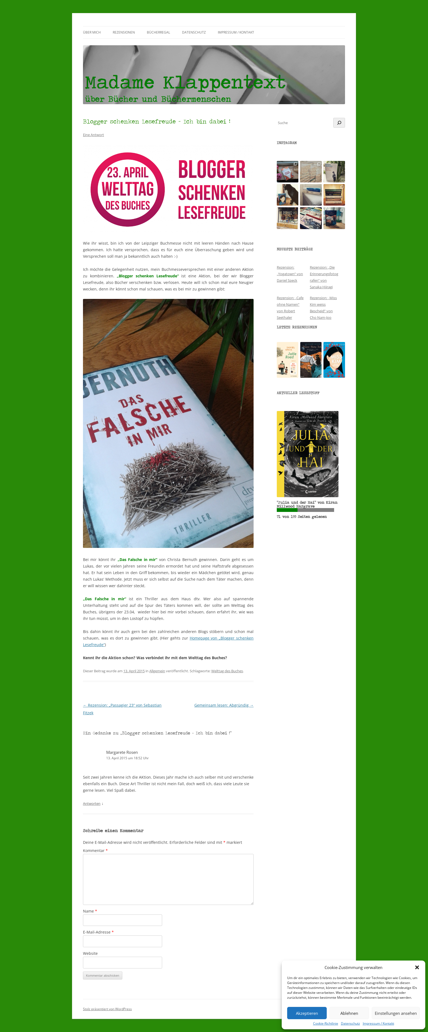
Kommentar (95, 850)
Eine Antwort (93, 134)
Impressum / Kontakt (378, 1023)
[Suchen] (339, 123)
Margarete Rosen (122, 752)
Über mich (92, 32)
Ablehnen (349, 1013)
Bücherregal (158, 32)
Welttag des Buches (227, 670)
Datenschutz (350, 1023)
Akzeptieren (307, 1013)
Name (90, 911)
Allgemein (157, 670)
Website (90, 953)
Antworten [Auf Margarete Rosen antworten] (91, 803)
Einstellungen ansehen (396, 1013)
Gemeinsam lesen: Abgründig (224, 705)
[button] (417, 967)
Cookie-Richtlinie (325, 1023)
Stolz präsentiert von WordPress (107, 1009)
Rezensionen (124, 32)
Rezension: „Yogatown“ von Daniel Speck (290, 274)
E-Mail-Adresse (98, 932)
